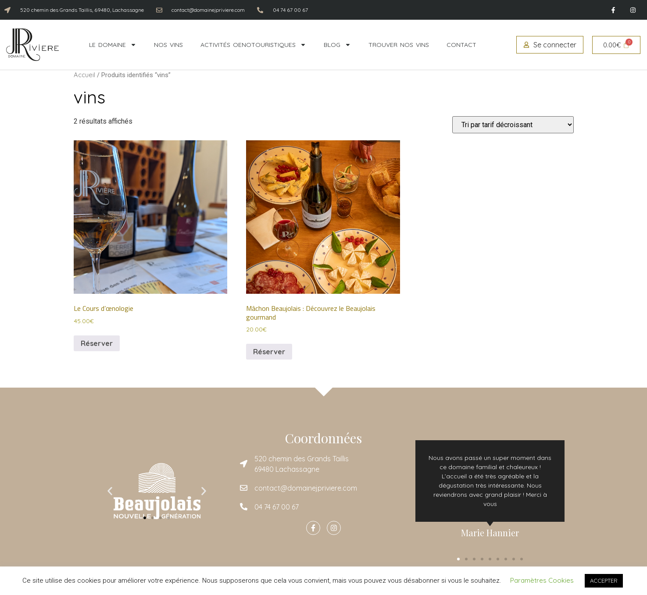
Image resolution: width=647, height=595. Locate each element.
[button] (109, 490)
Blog (337, 44)
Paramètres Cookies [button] (542, 580)
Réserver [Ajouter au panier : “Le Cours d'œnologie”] (97, 343)
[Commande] (513, 124)
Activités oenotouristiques (253, 44)
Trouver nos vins (398, 45)
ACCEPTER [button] (604, 580)
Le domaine (112, 44)
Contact (461, 45)
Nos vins (168, 45)
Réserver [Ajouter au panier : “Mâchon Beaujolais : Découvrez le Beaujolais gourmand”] (269, 351)
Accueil (84, 75)
